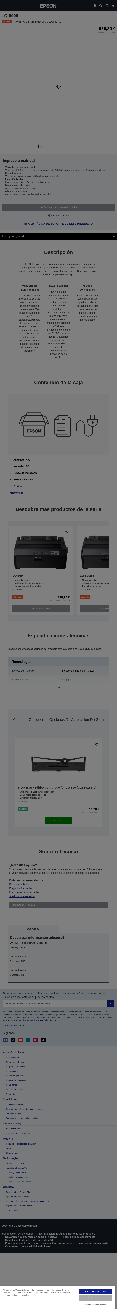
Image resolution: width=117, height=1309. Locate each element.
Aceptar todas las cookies (95, 1291)
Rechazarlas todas (95, 1298)
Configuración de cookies (95, 1304)
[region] (57, 1297)
